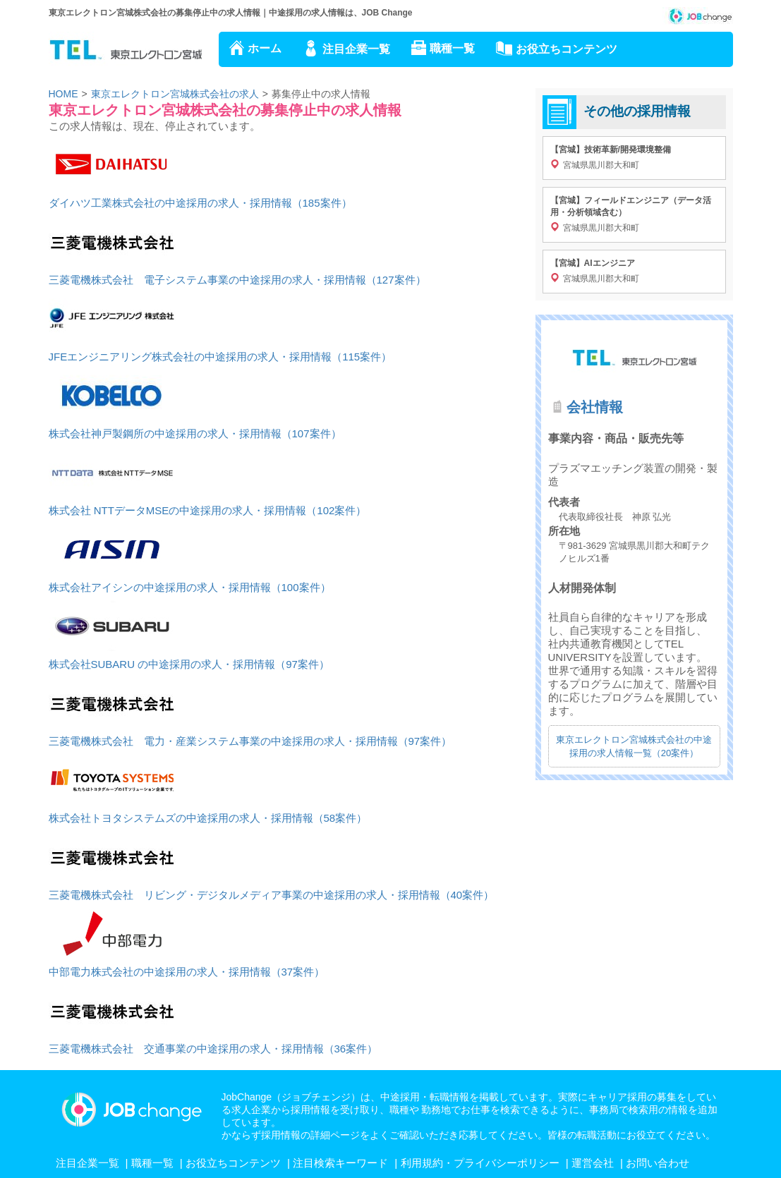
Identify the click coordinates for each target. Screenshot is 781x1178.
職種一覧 (452, 48)
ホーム (264, 48)
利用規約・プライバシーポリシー (480, 1163)
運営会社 (592, 1163)
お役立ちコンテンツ (566, 49)
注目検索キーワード (340, 1163)
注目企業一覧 (356, 49)
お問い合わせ (657, 1163)
